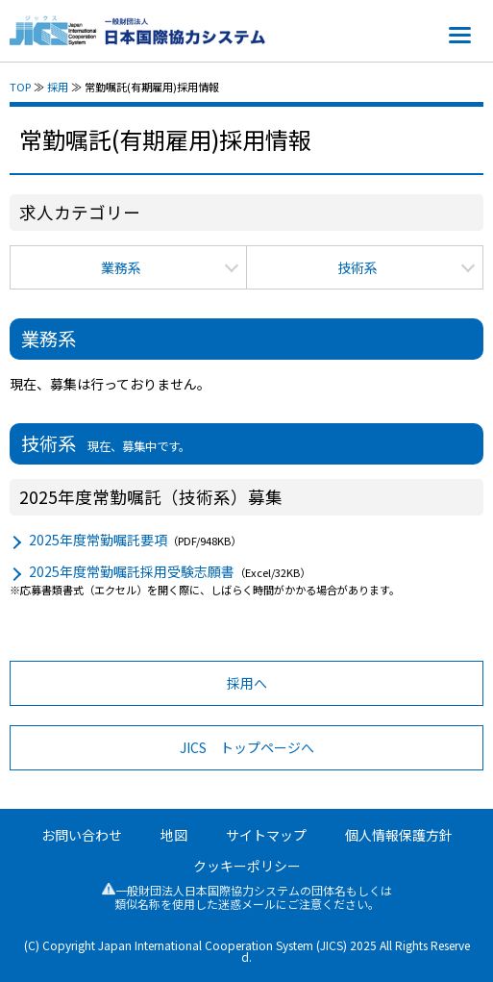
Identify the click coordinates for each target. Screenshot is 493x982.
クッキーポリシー (247, 865)
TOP (20, 86)
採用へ (247, 682)
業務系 (121, 267)
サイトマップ (266, 834)
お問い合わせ (81, 834)
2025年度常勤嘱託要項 (98, 539)
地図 (173, 834)
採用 (57, 86)
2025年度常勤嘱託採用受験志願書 (131, 571)
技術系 (357, 267)
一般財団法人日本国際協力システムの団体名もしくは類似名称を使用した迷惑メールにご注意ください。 (247, 897)
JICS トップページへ (247, 747)
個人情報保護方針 (399, 834)
